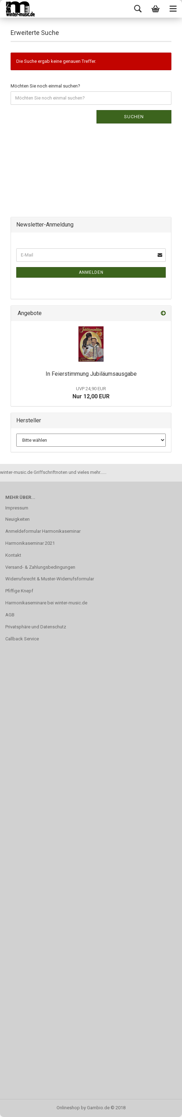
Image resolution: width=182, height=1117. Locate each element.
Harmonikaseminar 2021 (30, 543)
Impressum (16, 508)
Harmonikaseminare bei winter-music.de (46, 602)
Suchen (134, 116)
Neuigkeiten (17, 519)
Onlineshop (68, 1107)
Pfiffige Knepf (19, 590)
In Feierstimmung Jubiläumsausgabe (91, 373)
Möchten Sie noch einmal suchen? (45, 86)
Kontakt (13, 555)
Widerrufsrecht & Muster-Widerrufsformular (49, 578)
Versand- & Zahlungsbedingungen (40, 567)
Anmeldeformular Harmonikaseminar (43, 531)
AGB (9, 614)
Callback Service (22, 638)
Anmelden (91, 272)
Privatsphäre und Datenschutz (35, 626)
